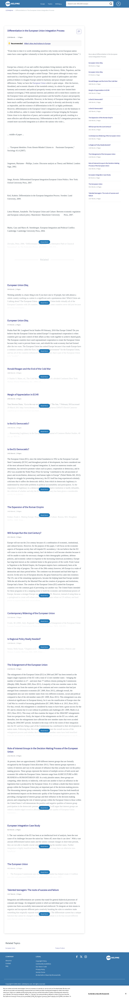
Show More (44, 242)
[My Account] (119, 4)
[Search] (110, 4)
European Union (39, 83)
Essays (43, 4)
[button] (78, 32)
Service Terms (40, 972)
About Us (9, 961)
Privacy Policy (40, 969)
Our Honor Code (41, 967)
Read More (44, 303)
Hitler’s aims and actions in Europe (37, 43)
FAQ (7, 966)
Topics (50, 4)
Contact (8, 963)
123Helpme (9, 10)
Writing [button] (57, 4)
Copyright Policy (41, 961)
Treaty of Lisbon (60, 948)
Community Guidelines (43, 964)
